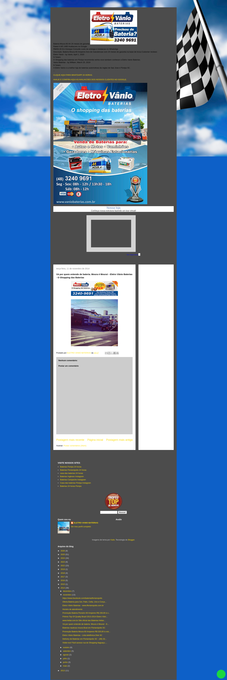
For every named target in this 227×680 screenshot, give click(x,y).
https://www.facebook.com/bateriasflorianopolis (82, 598)
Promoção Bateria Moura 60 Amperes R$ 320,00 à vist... (86, 631)
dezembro (67, 591)
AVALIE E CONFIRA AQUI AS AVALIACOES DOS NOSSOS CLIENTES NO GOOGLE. (90, 79)
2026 (63, 551)
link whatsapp (221, 674)
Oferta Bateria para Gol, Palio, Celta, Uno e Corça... (84, 602)
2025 (63, 554)
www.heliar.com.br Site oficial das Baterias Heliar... (83, 620)
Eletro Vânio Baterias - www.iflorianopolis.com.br (83, 605)
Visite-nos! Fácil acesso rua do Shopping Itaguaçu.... (84, 643)
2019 (63, 569)
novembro (67, 595)
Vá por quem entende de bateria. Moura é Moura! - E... (85, 624)
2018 (63, 573)
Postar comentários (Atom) (75, 446)
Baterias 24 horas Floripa (70, 486)
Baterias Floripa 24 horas (70, 467)
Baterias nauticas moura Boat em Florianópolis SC (83, 628)
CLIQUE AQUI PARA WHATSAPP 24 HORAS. (73, 75)
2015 (63, 584)
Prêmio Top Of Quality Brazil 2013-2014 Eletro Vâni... (84, 616)
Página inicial (95, 439)
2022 (63, 565)
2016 (63, 580)
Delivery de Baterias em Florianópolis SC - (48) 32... (84, 639)
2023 (63, 562)
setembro (67, 651)
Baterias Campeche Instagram (73, 480)
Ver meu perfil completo (81, 526)
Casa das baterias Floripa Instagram (75, 483)
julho (65, 658)
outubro (66, 647)
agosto (66, 655)
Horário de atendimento (72, 609)
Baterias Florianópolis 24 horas (73, 470)
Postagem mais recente (70, 439)
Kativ (113, 540)
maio (65, 666)
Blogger (131, 540)
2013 (63, 670)
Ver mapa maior (132, 255)
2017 (63, 577)
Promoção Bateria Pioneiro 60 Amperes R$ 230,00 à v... (86, 613)
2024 (63, 558)
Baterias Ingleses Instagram (72, 476)
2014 (63, 588)
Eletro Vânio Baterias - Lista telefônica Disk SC (82, 635)
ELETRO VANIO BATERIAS (86, 523)
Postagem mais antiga (119, 439)
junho (65, 662)
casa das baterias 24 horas (71, 473)
